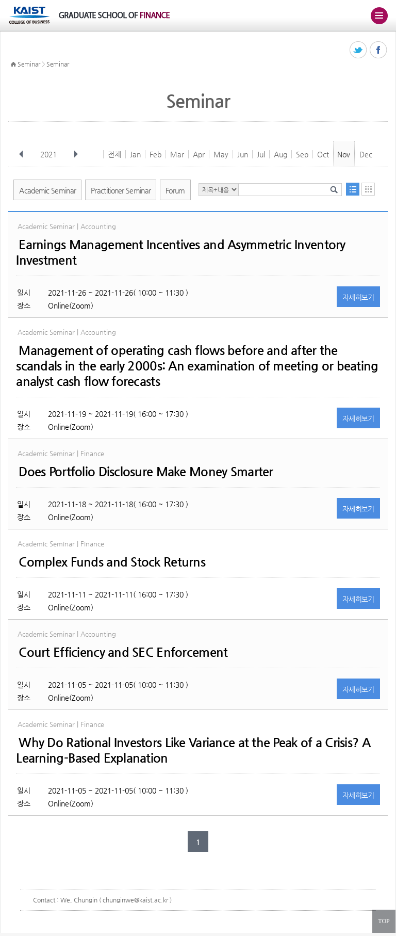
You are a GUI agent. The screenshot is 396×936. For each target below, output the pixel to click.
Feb (155, 154)
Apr (199, 154)
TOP (383, 921)
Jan (135, 154)
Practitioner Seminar (121, 190)
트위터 (359, 50)
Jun (242, 154)
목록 (352, 189)
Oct (323, 154)
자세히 (358, 297)
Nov (343, 154)
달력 (368, 189)
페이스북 (379, 50)
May (220, 154)
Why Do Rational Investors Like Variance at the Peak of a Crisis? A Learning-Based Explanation (193, 750)
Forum (175, 190)
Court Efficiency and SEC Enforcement (123, 652)
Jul (261, 154)
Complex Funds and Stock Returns (112, 562)
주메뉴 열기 (379, 15)
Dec (365, 154)
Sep (302, 154)
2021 (49, 154)
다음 (76, 154)
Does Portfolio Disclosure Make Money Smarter (146, 471)
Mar (177, 154)
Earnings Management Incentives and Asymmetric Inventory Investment (180, 252)
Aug (280, 154)
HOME (13, 64)
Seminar (29, 64)
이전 (21, 154)
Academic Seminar (47, 190)
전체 (114, 154)
